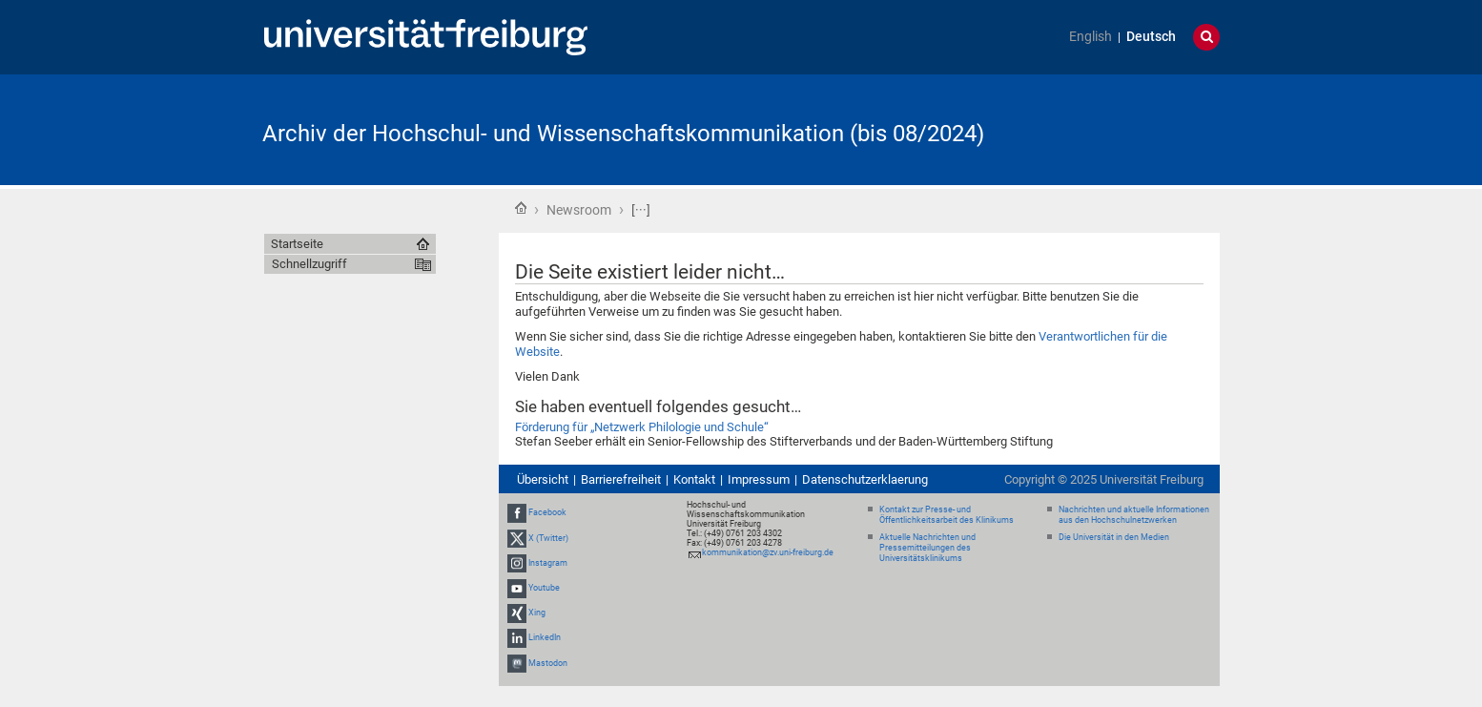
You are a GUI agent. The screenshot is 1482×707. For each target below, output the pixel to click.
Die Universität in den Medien (1114, 537)
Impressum (759, 479)
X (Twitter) (548, 538)
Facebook (547, 512)
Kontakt (694, 479)
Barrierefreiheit (621, 479)
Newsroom (578, 210)
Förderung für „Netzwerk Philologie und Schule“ (642, 427)
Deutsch (1151, 37)
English (1090, 37)
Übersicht (542, 479)
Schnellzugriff (309, 264)
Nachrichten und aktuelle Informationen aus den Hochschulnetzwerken (1134, 515)
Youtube (544, 588)
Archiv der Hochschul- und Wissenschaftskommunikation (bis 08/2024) (623, 133)
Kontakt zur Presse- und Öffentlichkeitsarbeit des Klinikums (946, 515)
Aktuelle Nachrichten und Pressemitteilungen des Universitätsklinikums (927, 547)
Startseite (520, 208)
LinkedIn (544, 638)
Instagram (547, 563)
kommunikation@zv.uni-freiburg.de (768, 552)
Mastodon (547, 663)
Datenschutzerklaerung (865, 479)
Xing (536, 612)
